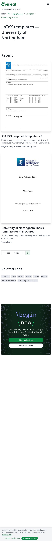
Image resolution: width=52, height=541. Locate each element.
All (9, 14)
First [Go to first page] (6, 253)
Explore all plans (26, 345)
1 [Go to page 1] (23, 253)
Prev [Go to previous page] (16, 253)
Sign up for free (26, 340)
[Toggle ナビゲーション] (48, 4)
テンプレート (17, 14)
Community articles (9, 17)
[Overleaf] (8, 4)
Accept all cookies (30, 538)
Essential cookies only (12, 538)
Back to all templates (11, 9)
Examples (30, 14)
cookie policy (7, 535)
